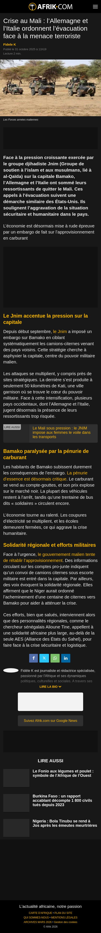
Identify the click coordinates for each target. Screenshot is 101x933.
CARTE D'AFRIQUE (40, 913)
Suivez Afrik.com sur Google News (50, 721)
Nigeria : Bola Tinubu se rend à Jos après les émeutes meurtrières (65, 823)
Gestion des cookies (65, 922)
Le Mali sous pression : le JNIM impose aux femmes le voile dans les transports (62, 432)
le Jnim (60, 331)
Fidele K (9, 44)
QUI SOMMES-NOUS (36, 917)
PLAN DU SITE (63, 913)
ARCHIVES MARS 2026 (38, 922)
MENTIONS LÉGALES (64, 917)
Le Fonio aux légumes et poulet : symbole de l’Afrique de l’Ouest (63, 773)
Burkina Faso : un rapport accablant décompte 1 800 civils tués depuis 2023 (62, 800)
